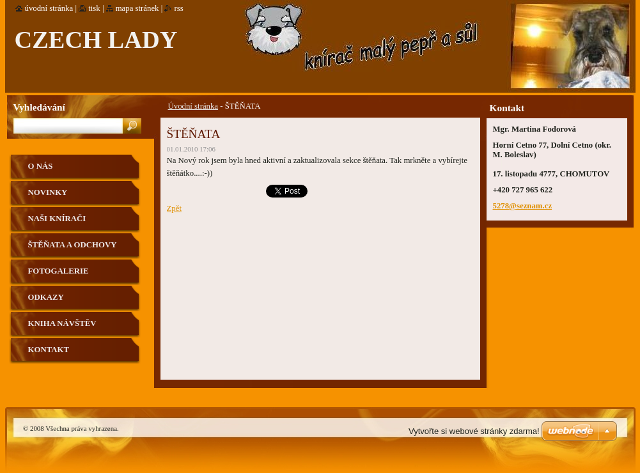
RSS (178, 8)
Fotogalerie (58, 271)
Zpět (174, 208)
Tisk (94, 8)
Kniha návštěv (62, 323)
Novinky (48, 192)
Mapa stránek (137, 8)
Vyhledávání (39, 107)
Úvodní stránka (193, 106)
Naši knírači (57, 218)
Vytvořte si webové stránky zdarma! (474, 431)
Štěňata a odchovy (72, 244)
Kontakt (48, 349)
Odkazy (46, 297)
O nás (40, 166)
